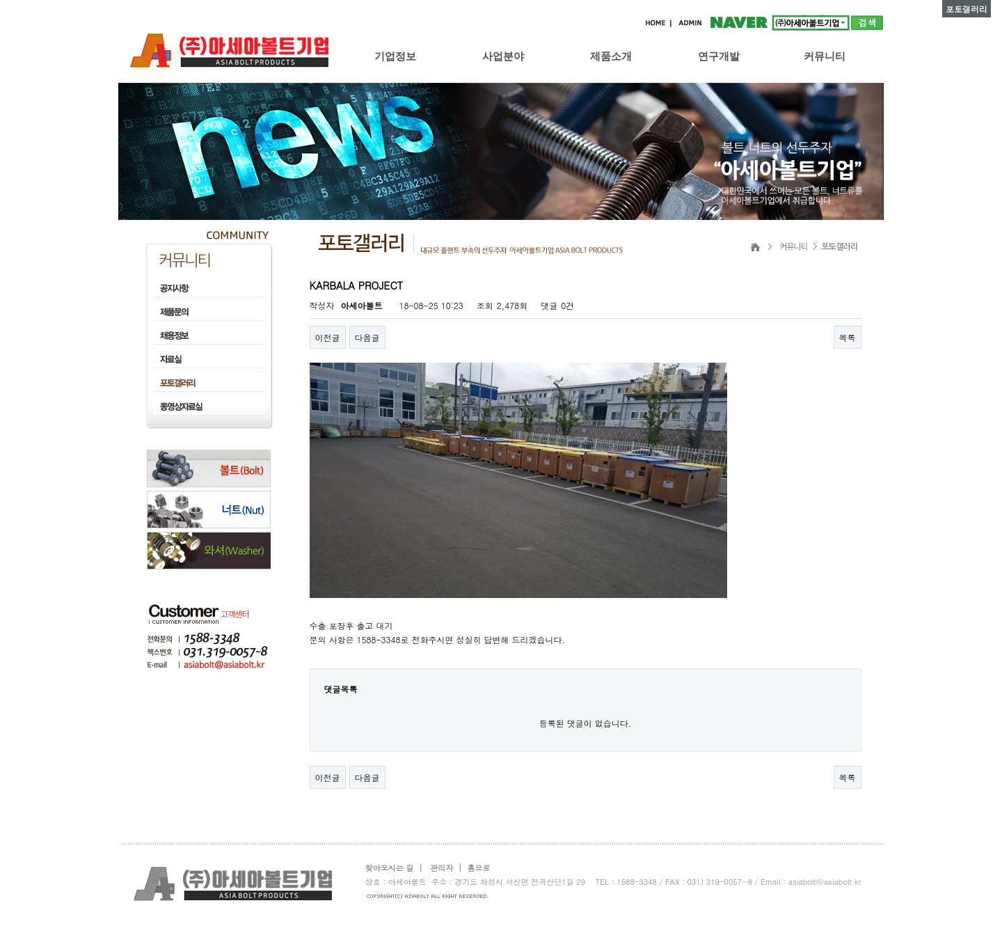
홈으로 (478, 868)
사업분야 (503, 56)
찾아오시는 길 (389, 868)
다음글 (367, 337)
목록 (847, 337)
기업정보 (395, 56)
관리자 (441, 868)
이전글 (327, 337)
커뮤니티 (824, 56)
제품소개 (611, 56)
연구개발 (719, 56)
